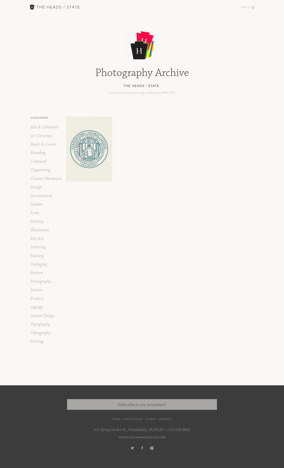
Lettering (38, 247)
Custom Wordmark (46, 178)
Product (37, 298)
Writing (37, 341)
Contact (165, 419)
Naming (37, 255)
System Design (43, 315)
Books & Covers (43, 144)
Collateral (39, 161)
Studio (150, 419)
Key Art (37, 238)
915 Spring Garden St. (128, 429)
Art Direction (41, 136)
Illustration (40, 230)
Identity (37, 221)
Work (116, 419)
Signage (37, 307)
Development (41, 195)
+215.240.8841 (179, 429)
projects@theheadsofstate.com (142, 437)
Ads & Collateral (44, 127)
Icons (35, 212)
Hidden (37, 204)
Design (36, 187)
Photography (41, 281)
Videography (41, 333)
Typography (40, 324)
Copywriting (40, 170)
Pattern (37, 273)
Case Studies (133, 419)
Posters (36, 290)
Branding (38, 152)
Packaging (39, 264)
